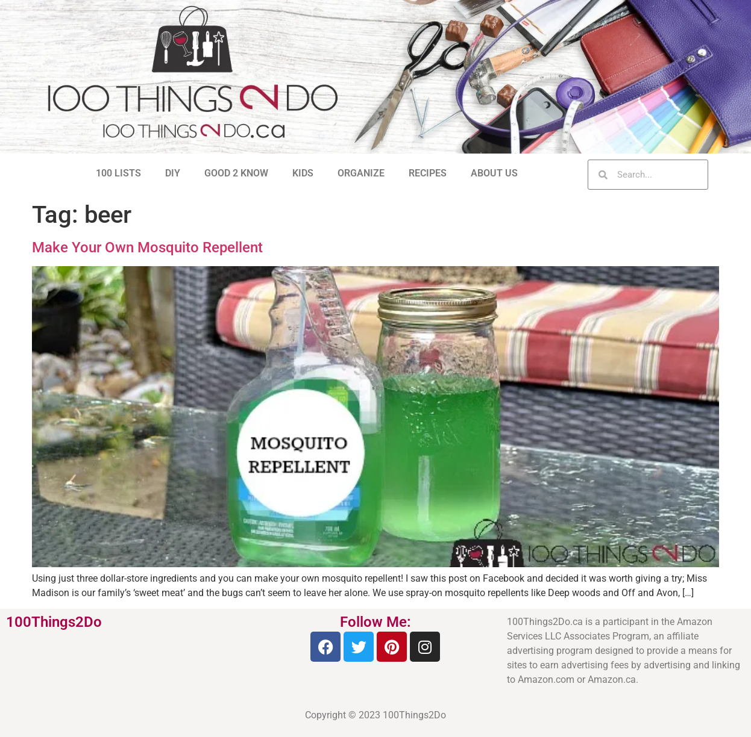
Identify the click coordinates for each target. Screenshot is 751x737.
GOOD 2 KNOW (236, 173)
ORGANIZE (361, 173)
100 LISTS (118, 173)
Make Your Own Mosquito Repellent (147, 247)
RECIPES (428, 173)
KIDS (302, 173)
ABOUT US (494, 173)
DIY (172, 173)
